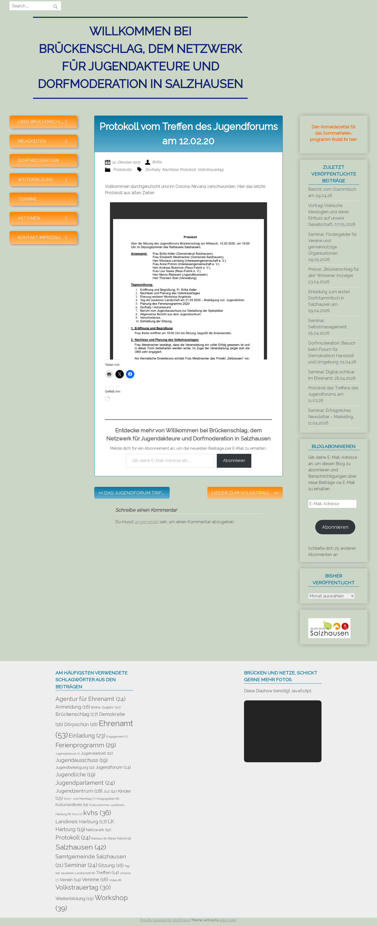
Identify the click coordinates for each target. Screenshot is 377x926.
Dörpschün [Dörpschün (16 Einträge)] (81, 724)
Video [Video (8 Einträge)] (115, 880)
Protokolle (122, 169)
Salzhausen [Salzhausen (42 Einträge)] (81, 847)
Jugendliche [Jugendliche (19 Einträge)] (75, 775)
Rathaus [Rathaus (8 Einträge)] (99, 838)
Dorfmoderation (38, 160)
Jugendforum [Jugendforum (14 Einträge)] (113, 767)
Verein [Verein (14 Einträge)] (70, 879)
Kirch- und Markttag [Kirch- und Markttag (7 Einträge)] (80, 798)
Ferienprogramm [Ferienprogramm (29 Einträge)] (86, 745)
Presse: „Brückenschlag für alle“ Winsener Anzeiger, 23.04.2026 (333, 275)
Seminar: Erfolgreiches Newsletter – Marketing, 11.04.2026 (331, 417)
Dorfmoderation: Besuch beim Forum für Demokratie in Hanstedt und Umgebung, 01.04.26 (332, 352)
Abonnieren (234, 460)
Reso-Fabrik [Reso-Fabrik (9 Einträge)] (119, 838)
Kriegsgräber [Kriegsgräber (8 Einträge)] (108, 798)
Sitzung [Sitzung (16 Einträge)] (111, 865)
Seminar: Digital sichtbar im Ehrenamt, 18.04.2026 (332, 375)
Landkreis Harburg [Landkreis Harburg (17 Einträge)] (81, 821)
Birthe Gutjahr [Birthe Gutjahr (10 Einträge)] (106, 707)
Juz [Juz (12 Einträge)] (110, 791)
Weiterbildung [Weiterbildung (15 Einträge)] (75, 898)
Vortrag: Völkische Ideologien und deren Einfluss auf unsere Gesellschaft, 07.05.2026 (332, 215)
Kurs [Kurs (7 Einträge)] (77, 814)
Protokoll (188, 169)
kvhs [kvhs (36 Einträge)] (97, 813)
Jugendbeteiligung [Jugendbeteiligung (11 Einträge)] (75, 767)
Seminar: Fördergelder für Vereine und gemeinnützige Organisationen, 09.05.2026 (332, 247)
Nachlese (170, 169)
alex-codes (228, 920)
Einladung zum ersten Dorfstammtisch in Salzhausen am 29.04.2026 (329, 301)
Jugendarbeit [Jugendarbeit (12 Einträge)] (97, 753)
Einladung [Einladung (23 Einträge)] (87, 735)
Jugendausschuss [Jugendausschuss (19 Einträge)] (82, 760)
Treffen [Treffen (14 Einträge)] (107, 872)
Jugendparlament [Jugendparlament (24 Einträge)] (85, 782)
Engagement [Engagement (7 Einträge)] (117, 736)
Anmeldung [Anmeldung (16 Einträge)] (73, 707)
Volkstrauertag (210, 169)
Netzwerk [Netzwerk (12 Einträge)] (98, 829)
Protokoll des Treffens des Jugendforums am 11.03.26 (333, 394)
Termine (27, 199)
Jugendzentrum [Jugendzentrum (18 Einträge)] (79, 791)
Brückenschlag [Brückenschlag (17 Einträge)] (77, 714)
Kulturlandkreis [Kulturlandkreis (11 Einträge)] (72, 804)
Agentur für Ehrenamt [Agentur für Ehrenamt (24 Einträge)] (90, 698)
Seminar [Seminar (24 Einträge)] (80, 865)
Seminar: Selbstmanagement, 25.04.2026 (327, 327)
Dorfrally (152, 169)
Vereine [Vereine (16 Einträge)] (95, 879)
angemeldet (146, 521)
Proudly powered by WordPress (165, 920)
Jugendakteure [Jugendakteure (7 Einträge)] (68, 753)
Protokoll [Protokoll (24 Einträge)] (73, 837)
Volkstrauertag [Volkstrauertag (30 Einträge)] (83, 887)
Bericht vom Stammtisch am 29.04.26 (332, 192)
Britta (157, 162)
